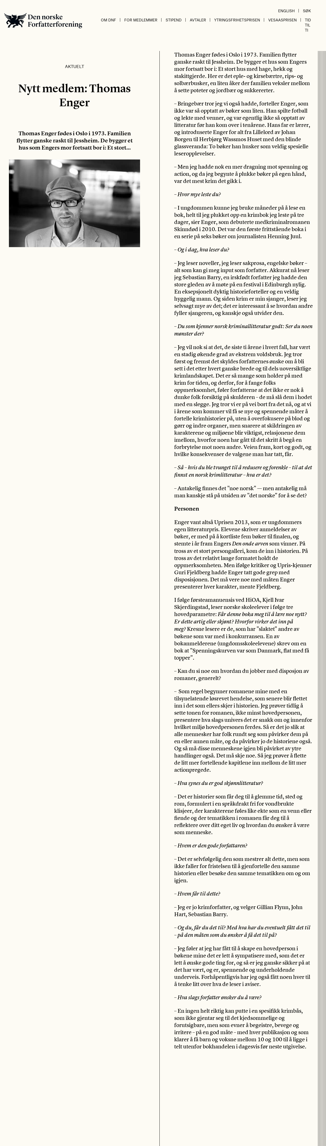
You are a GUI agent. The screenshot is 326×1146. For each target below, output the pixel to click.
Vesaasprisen (282, 20)
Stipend (174, 20)
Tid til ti (308, 25)
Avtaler (198, 20)
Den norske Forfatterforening (43, 20)
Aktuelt (74, 66)
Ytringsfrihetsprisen (237, 20)
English (286, 10)
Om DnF (108, 20)
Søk (307, 10)
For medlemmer (140, 20)
